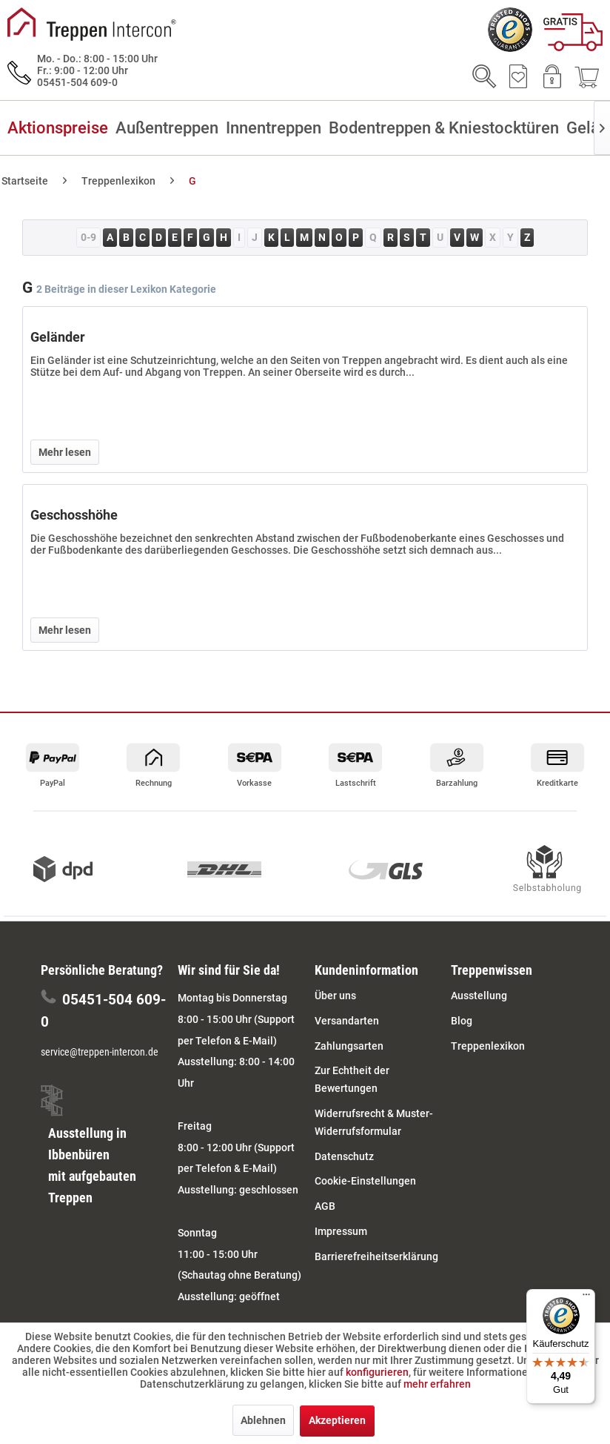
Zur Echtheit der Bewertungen (352, 1079)
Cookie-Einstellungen (365, 1181)
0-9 (88, 237)
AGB (325, 1206)
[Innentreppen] (277, 128)
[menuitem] (573, 34)
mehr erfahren (437, 1384)
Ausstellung (479, 995)
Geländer (57, 337)
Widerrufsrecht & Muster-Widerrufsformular (374, 1122)
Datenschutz (344, 1156)
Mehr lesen (64, 452)
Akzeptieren (337, 1420)
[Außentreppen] (170, 128)
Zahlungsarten (349, 1046)
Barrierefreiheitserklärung (376, 1256)
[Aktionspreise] (61, 128)
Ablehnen (263, 1420)
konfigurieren (377, 1372)
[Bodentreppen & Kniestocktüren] (447, 128)
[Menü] (586, 1298)
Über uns (335, 995)
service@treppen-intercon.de (99, 1052)
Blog (461, 1021)
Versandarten (347, 1021)
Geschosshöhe (74, 515)
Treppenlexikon (488, 1046)
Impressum (341, 1231)
